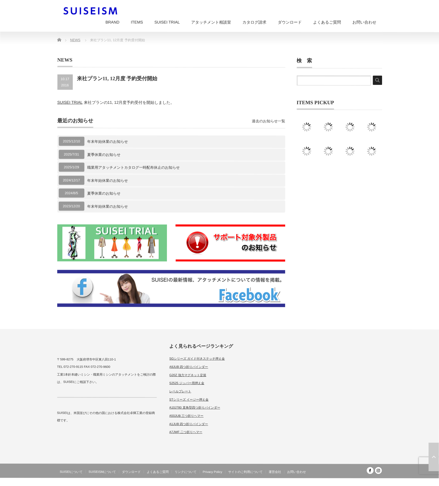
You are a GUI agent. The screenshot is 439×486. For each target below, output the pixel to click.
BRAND (112, 22)
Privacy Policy (212, 471)
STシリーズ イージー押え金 (189, 399)
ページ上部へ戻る (433, 457)
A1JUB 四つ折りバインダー (188, 424)
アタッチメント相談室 (211, 22)
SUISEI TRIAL (167, 22)
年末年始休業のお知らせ (107, 141)
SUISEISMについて (102, 471)
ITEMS (137, 22)
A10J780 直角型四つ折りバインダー (194, 407)
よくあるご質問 (327, 22)
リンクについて (186, 471)
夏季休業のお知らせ (104, 154)
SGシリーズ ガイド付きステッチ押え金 (197, 358)
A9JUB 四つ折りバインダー (188, 366)
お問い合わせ (364, 22)
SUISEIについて (71, 471)
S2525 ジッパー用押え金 (186, 383)
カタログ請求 (254, 22)
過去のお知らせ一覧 (268, 121)
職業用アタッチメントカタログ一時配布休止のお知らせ (133, 167)
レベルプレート (180, 391)
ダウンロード (290, 22)
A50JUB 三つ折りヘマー (186, 415)
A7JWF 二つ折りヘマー (185, 432)
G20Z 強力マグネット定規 (187, 374)
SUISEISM (357, 481)
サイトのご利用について (245, 471)
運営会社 (275, 471)
